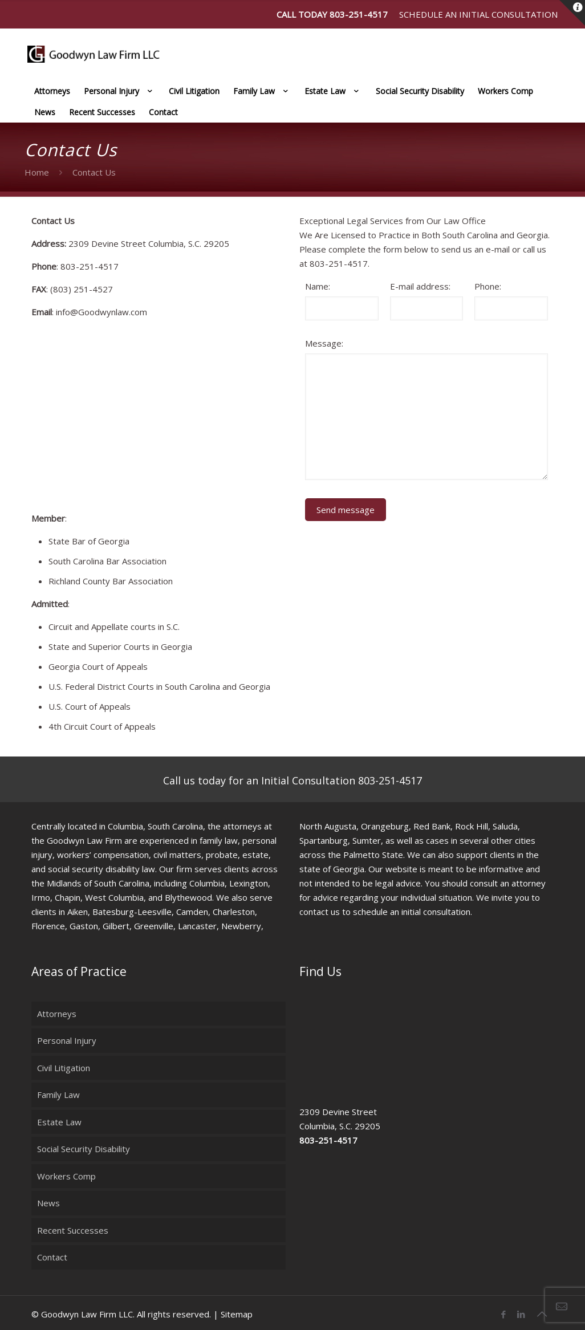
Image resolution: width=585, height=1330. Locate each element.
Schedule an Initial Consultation (478, 14)
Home (37, 172)
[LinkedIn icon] (521, 1314)
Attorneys (56, 1013)
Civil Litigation (63, 1067)
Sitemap (237, 1314)
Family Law (58, 1094)
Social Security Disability (83, 1148)
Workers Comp (66, 1176)
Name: (317, 286)
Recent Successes (72, 1230)
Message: (324, 343)
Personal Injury (66, 1040)
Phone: (487, 286)
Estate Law (59, 1122)
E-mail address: (420, 286)
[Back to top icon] (542, 1314)
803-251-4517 (359, 14)
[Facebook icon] (503, 1314)
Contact (52, 1257)
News (48, 1203)
